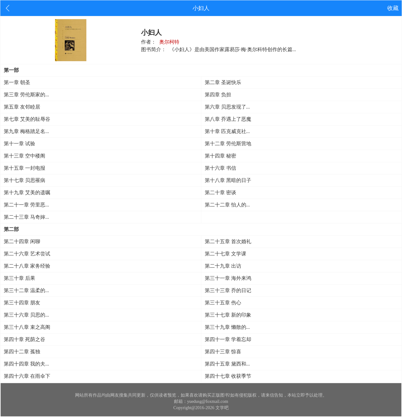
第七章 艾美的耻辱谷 (27, 119)
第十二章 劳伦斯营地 (228, 143)
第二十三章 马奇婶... (26, 217)
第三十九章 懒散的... (227, 327)
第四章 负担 (218, 94)
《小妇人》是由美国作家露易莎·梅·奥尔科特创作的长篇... (232, 49)
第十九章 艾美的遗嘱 (27, 192)
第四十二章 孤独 (22, 351)
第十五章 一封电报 (24, 168)
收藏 (393, 8)
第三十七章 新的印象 (228, 315)
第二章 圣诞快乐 (223, 82)
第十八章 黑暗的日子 (228, 180)
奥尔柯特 (169, 42)
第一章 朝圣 (17, 82)
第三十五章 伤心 (223, 302)
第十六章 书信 (220, 168)
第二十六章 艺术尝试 (27, 253)
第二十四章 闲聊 (22, 241)
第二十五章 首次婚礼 (228, 241)
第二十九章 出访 (223, 266)
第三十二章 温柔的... (26, 290)
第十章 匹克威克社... (227, 131)
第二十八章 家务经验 (27, 266)
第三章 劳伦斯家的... (26, 94)
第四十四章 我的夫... (26, 363)
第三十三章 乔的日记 (228, 290)
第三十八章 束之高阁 (27, 327)
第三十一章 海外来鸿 (228, 278)
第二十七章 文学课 (225, 253)
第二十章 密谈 (220, 192)
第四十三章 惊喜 (223, 351)
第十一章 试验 (19, 143)
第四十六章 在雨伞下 (27, 376)
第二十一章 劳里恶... (26, 204)
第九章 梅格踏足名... (26, 131)
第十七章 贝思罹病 (24, 180)
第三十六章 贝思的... (26, 315)
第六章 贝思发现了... (227, 107)
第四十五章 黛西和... (227, 363)
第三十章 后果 (19, 278)
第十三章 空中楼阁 (24, 155)
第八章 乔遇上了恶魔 (228, 119)
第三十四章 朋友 (22, 302)
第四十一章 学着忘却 (228, 339)
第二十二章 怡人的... (227, 204)
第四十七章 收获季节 (228, 376)
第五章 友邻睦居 (22, 107)
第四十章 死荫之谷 (24, 339)
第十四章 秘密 (220, 155)
